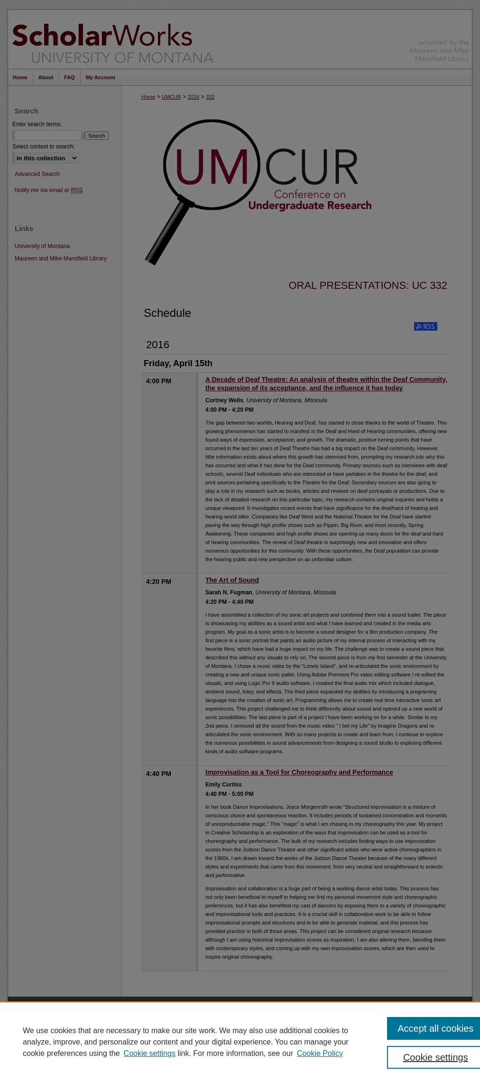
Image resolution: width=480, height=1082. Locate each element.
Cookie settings (149, 1053)
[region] (240, 1041)
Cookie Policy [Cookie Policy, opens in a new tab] (320, 1053)
